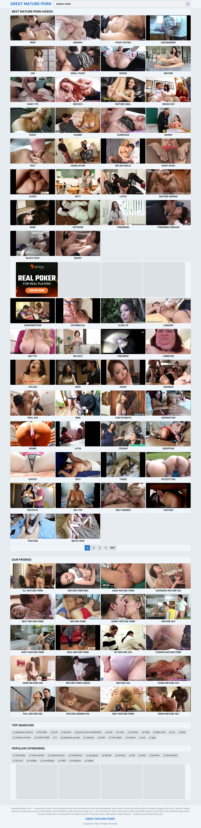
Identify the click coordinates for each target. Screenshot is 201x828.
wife (143, 755)
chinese (134, 732)
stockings (20, 755)
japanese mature (24, 732)
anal (110, 732)
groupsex (93, 755)
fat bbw (43, 732)
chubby (33, 761)
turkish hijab (43, 737)
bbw (183, 732)
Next (112, 548)
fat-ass (19, 761)
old (133, 755)
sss (173, 732)
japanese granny (71, 737)
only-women (38, 755)
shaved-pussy (58, 755)
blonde (108, 755)
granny (67, 732)
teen (102, 737)
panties (156, 755)
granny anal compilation (89, 732)
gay (153, 737)
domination (172, 755)
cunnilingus (48, 761)
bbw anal (160, 732)
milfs (63, 761)
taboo (90, 761)
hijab (147, 732)
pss (143, 737)
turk (55, 732)
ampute (90, 737)
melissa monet (23, 737)
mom (121, 732)
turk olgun (117, 737)
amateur (76, 761)
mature (132, 737)
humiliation (76, 755)
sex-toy (121, 755)
